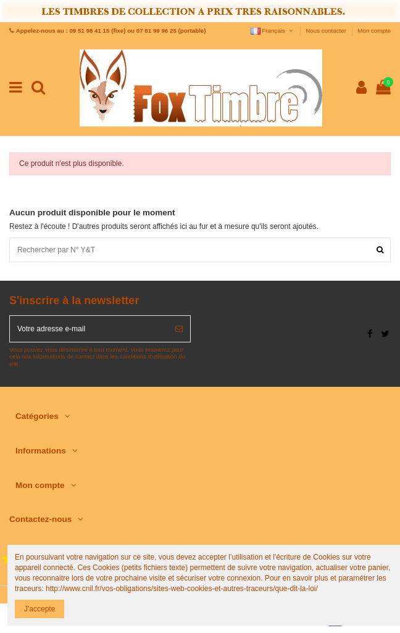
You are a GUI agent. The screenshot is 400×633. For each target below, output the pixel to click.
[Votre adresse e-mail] (89, 329)
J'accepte (39, 609)
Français (272, 30)
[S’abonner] (179, 329)
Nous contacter (327, 30)
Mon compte (374, 30)
